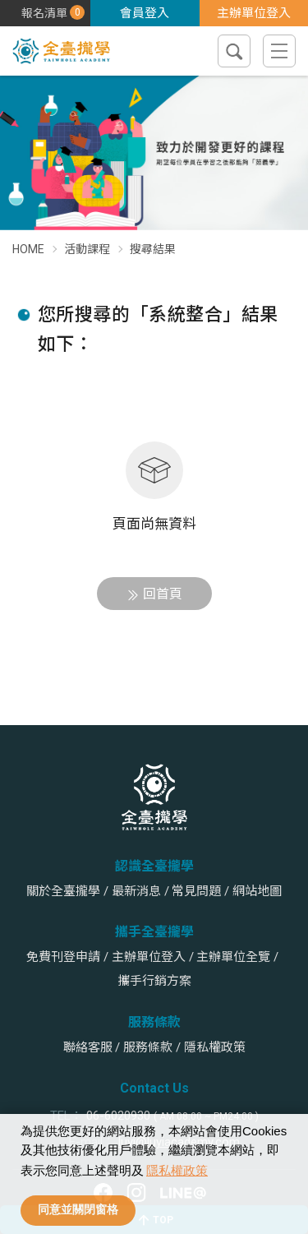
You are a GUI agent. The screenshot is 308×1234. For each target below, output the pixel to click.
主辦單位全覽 (233, 957)
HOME (28, 249)
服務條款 (147, 1047)
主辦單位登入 (254, 13)
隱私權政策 (177, 1170)
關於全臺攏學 (63, 891)
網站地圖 (257, 891)
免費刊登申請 (63, 957)
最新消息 (136, 891)
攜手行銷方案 (154, 980)
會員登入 (144, 13)
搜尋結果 (153, 249)
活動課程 (87, 249)
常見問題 (196, 891)
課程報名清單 (76, 12)
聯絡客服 (88, 1047)
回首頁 (162, 594)
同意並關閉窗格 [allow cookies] (78, 1210)
